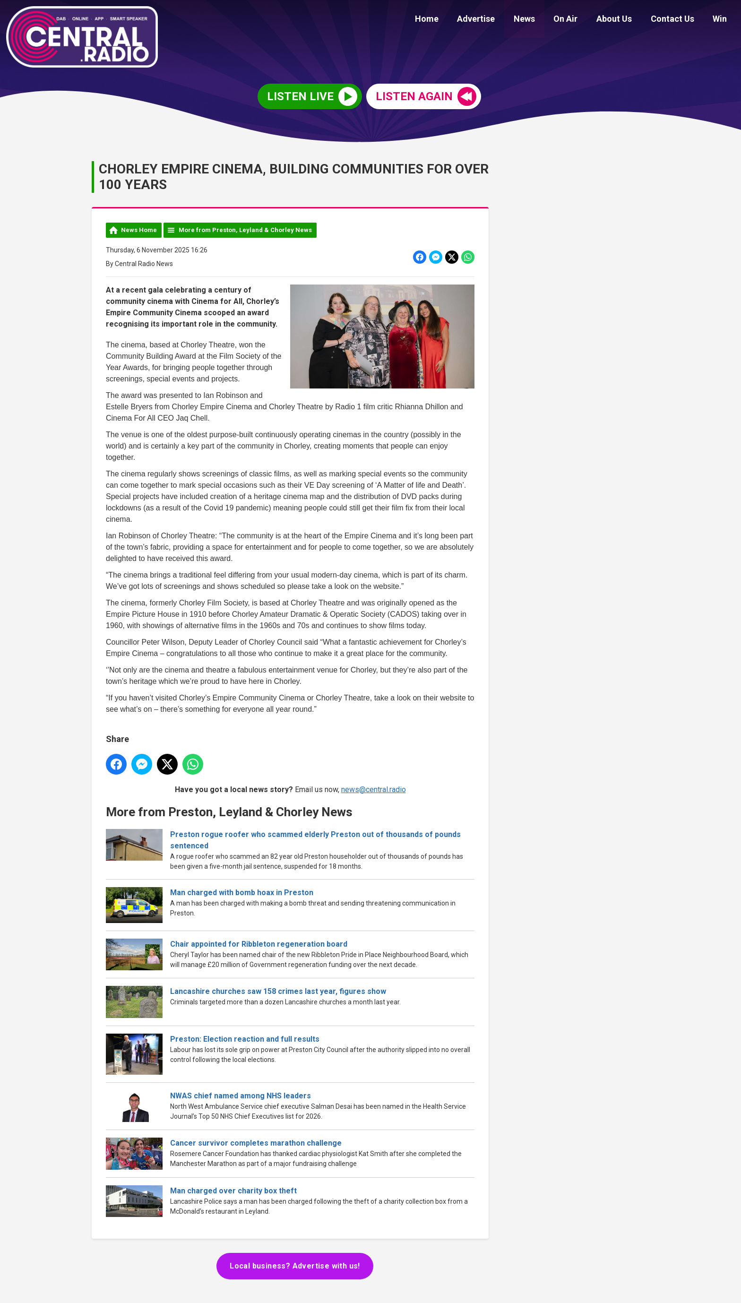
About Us (623, 20)
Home (450, 20)
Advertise (496, 20)
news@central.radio (373, 789)
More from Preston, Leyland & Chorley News (245, 229)
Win (722, 20)
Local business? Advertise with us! (295, 1265)
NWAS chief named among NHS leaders (240, 1095)
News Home (139, 229)
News (540, 20)
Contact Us (677, 20)
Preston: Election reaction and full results (244, 1039)
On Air (578, 20)
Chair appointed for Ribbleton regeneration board (258, 944)
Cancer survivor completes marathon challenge (256, 1143)
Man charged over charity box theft (233, 1190)
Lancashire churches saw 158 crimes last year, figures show (278, 991)
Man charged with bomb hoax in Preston (241, 892)
